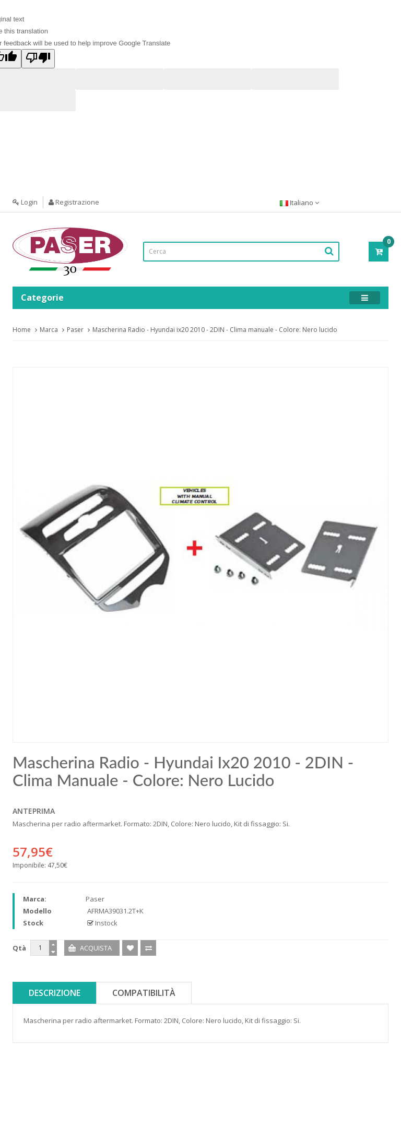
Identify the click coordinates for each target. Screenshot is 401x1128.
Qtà (19, 948)
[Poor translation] (38, 58)
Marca (49, 329)
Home (22, 329)
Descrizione (54, 993)
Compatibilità (143, 993)
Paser (75, 329)
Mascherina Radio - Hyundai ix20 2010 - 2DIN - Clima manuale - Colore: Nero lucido (214, 329)
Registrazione (74, 202)
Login (25, 202)
